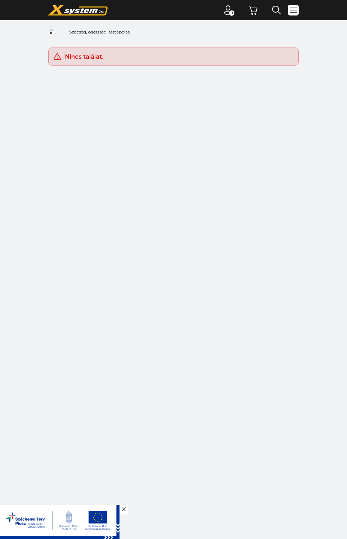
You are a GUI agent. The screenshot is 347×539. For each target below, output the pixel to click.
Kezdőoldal (51, 32)
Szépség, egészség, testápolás (99, 32)
